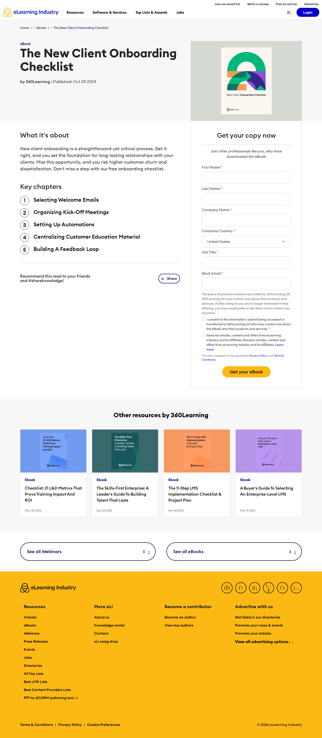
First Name (212, 167)
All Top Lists (33, 673)
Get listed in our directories (257, 617)
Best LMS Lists (35, 681)
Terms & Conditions (36, 724)
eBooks (41, 28)
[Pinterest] (282, 587)
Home (24, 28)
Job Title (210, 252)
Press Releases (36, 641)
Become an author (180, 617)
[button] (169, 278)
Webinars (31, 633)
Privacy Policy (258, 355)
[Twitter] (240, 587)
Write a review (258, 4)
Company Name (217, 209)
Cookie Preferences (103, 724)
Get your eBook (246, 371)
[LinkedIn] (254, 587)
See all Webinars (88, 551)
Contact (101, 633)
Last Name (212, 188)
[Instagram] (296, 587)
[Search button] (289, 12)
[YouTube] (268, 587)
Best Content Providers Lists (47, 689)
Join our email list (227, 4)
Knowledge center (109, 625)
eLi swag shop (106, 641)
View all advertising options (264, 641)
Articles (30, 617)
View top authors (179, 625)
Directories (33, 665)
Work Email (212, 273)
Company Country (218, 231)
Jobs (28, 657)
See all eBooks (234, 551)
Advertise (311, 4)
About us (101, 617)
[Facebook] (227, 587)
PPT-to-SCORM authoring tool (51, 697)
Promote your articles (253, 633)
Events (29, 649)
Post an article (286, 4)
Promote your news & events (259, 625)
